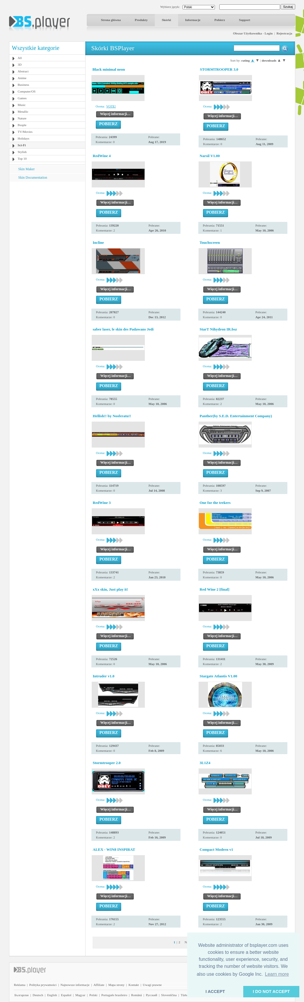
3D (20, 64)
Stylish (22, 152)
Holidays (23, 138)
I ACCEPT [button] (215, 991)
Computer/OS (27, 91)
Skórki (166, 20)
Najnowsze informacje (74, 985)
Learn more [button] (277, 974)
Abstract (23, 71)
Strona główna (111, 20)
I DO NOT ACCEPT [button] (271, 991)
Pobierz (219, 20)
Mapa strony (116, 985)
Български (22, 995)
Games (22, 98)
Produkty (141, 20)
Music (22, 105)
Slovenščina (169, 995)
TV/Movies (25, 131)
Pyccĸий (151, 995)
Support (244, 20)
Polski (93, 995)
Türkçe (185, 995)
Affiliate (98, 985)
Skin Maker (26, 169)
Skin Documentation (32, 177)
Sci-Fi (22, 145)
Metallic (23, 111)
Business (23, 84)
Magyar (80, 995)
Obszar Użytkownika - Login (253, 33)
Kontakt (133, 985)
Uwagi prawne (152, 985)
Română (136, 995)
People (22, 125)
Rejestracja (284, 33)
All (20, 58)
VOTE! (111, 106)
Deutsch (38, 995)
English (52, 995)
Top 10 (22, 158)
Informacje (193, 20)
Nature (22, 118)
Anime (22, 78)
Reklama (19, 985)
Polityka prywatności (42, 985)
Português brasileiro (114, 995)
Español (66, 995)
